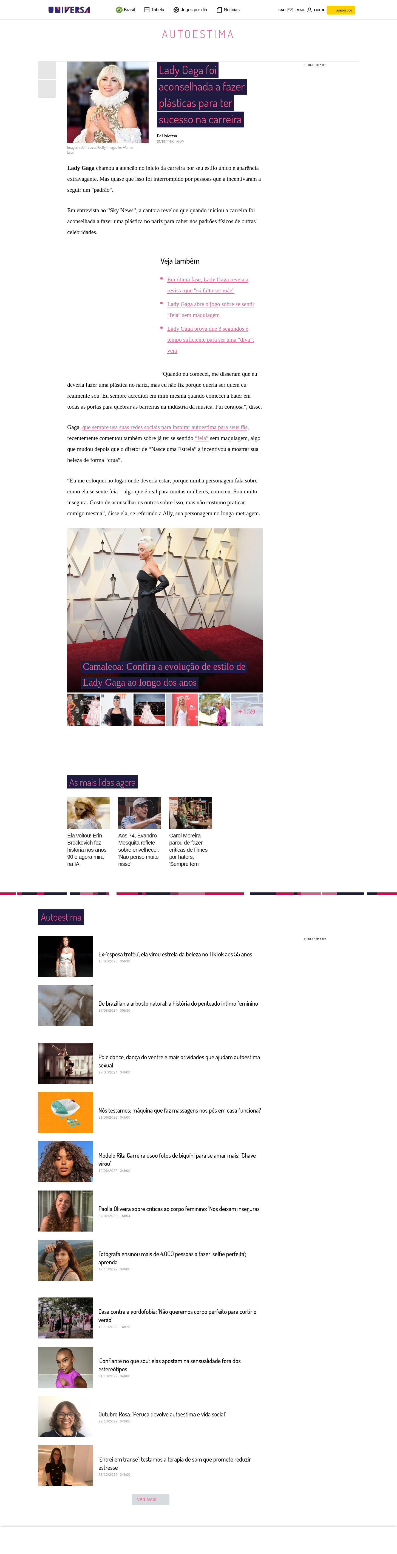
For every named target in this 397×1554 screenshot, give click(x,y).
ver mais (150, 1500)
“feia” (202, 438)
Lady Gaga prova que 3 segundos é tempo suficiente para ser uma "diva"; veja (210, 339)
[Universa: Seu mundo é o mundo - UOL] (69, 10)
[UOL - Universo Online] (94, 10)
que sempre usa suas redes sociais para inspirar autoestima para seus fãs (164, 427)
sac (281, 10)
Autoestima (198, 34)
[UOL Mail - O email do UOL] (296, 10)
